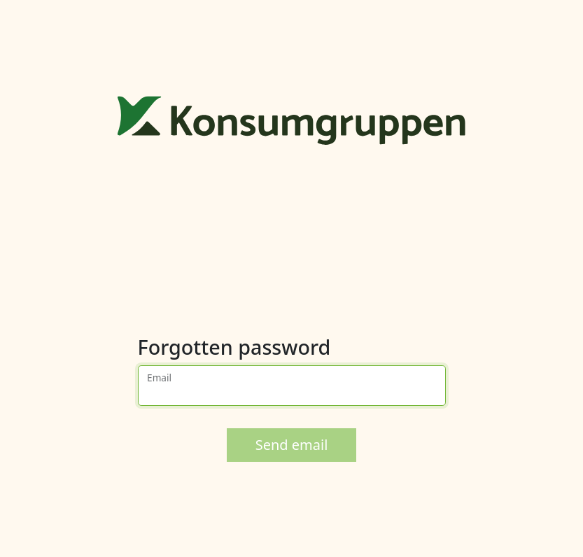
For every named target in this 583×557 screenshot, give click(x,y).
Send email (291, 444)
